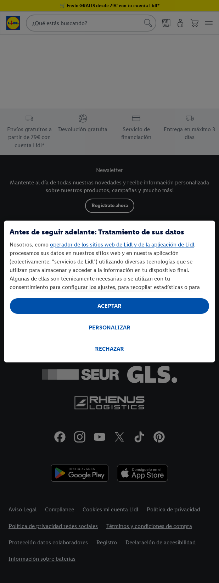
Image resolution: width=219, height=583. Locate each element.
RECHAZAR (109, 348)
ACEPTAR (109, 305)
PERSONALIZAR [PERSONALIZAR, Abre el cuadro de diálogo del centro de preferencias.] (109, 327)
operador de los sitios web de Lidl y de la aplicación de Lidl (122, 244)
